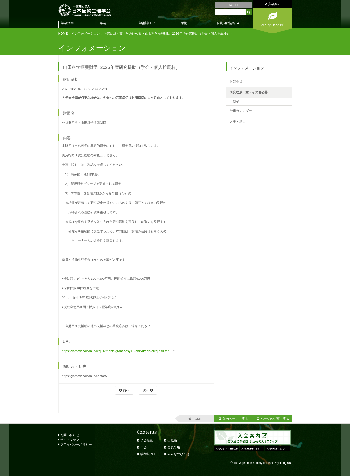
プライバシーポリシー (75, 444)
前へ (126, 390)
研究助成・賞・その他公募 (122, 33)
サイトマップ (68, 439)
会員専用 (173, 447)
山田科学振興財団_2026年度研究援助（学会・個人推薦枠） (187, 33)
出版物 (182, 23)
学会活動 (67, 23)
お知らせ (236, 81)
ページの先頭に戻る (275, 419)
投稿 (236, 101)
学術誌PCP (147, 23)
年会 (103, 23)
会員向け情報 (226, 23)
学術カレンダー (241, 111)
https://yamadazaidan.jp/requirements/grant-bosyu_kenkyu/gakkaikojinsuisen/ (116, 351)
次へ (146, 390)
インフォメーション (85, 33)
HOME (63, 33)
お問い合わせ (68, 435)
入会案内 (272, 4)
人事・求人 (237, 121)
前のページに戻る (235, 419)
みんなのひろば (178, 454)
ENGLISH (233, 5)
